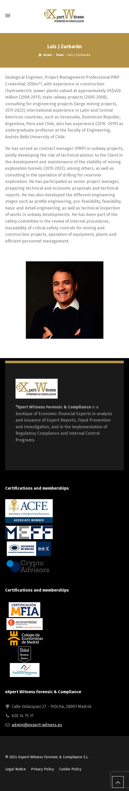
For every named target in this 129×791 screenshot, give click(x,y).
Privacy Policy (42, 769)
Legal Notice (15, 769)
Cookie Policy (70, 769)
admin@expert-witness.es (37, 724)
